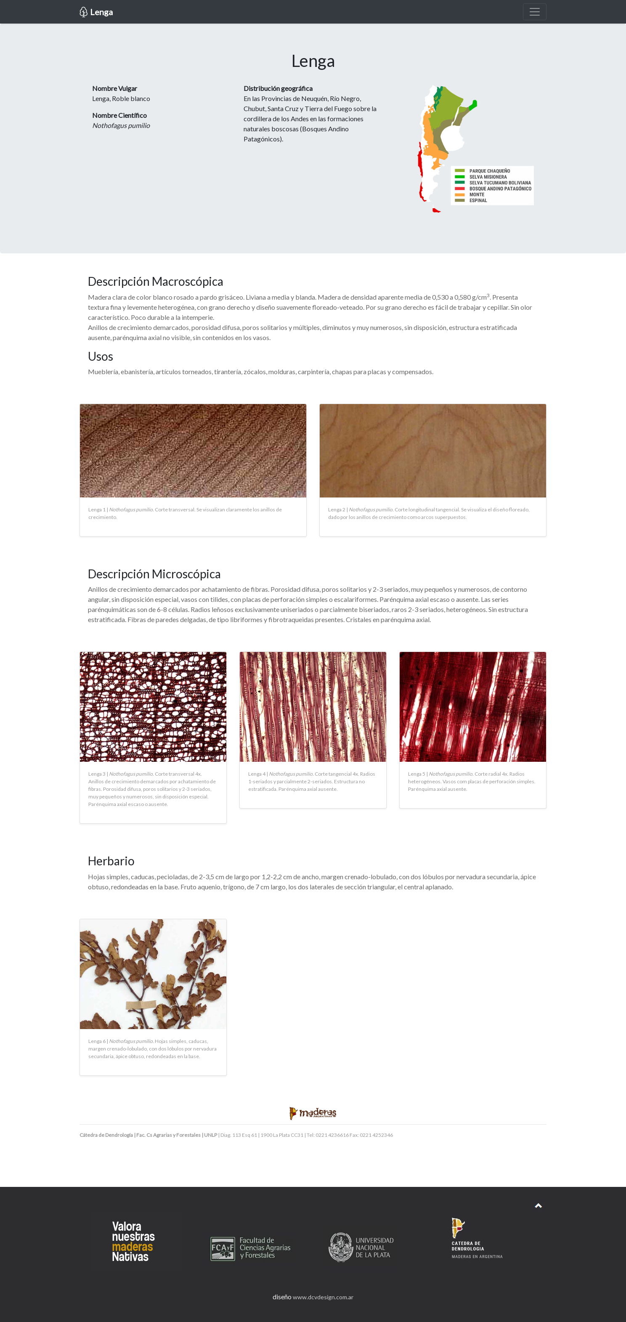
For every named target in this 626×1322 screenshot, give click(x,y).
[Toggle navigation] (534, 11)
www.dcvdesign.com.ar (323, 1297)
